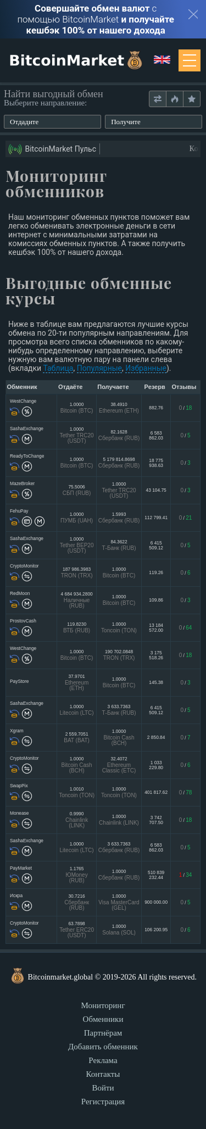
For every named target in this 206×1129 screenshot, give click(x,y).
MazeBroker (22, 483)
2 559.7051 (76, 737)
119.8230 (76, 627)
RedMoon (20, 593)
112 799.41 (156, 517)
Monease (19, 813)
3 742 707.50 (156, 820)
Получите (126, 122)
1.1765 (76, 874)
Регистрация (103, 1101)
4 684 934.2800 (76, 599)
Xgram (17, 730)
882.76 (156, 407)
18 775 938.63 (156, 463)
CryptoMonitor (24, 566)
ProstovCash (23, 621)
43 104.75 (156, 490)
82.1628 (119, 435)
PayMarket (21, 868)
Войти (103, 1087)
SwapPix (19, 785)
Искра (16, 895)
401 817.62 (156, 792)
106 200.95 (156, 929)
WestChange (23, 401)
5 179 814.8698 (119, 462)
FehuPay (19, 511)
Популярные (99, 368)
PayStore (19, 681)
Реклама (102, 1060)
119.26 (156, 572)
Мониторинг (103, 1005)
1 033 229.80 (156, 765)
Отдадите (24, 122)
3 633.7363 (119, 709)
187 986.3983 (76, 572)
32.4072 (119, 764)
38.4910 (119, 407)
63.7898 (76, 929)
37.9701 (76, 682)
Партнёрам (103, 1032)
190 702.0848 (119, 654)
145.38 (156, 682)
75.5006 (76, 490)
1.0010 (76, 792)
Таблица (58, 368)
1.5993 (119, 517)
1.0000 (76, 407)
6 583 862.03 (156, 435)
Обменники (103, 1019)
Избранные (145, 368)
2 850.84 (156, 737)
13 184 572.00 (156, 627)
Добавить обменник (103, 1046)
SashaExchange (26, 428)
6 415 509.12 (156, 545)
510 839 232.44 (156, 875)
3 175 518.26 (156, 655)
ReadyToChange (27, 456)
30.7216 (76, 901)
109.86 (156, 600)
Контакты (103, 1074)
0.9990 (76, 819)
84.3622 (119, 544)
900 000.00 (156, 902)
